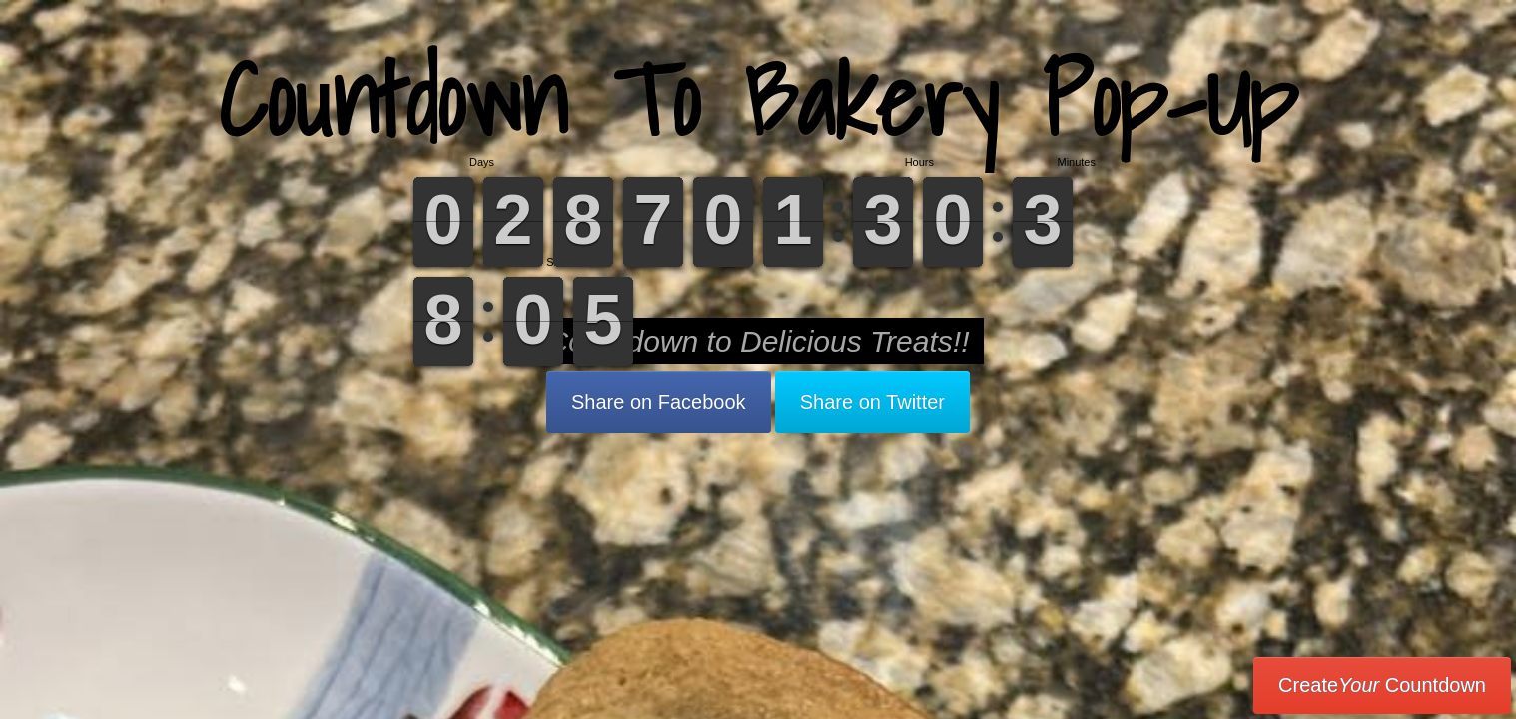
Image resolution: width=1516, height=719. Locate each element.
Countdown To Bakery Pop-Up (758, 99)
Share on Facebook (658, 402)
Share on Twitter (872, 402)
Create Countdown (1382, 685)
